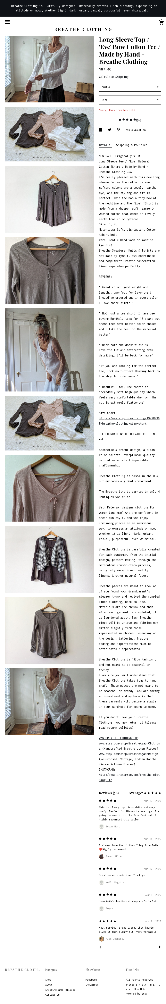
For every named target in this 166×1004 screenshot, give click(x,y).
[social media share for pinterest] (119, 130)
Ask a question (136, 130)
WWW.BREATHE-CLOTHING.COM (118, 738)
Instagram (91, 984)
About (48, 984)
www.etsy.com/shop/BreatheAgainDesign (128, 754)
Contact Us (52, 994)
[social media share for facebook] (101, 130)
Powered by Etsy (136, 993)
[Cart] (161, 23)
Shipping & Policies (131, 145)
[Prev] (100, 948)
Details (105, 145)
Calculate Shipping (113, 76)
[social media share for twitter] (110, 130)
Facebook (91, 979)
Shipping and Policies (60, 989)
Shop (48, 979)
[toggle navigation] (7, 22)
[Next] (159, 947)
